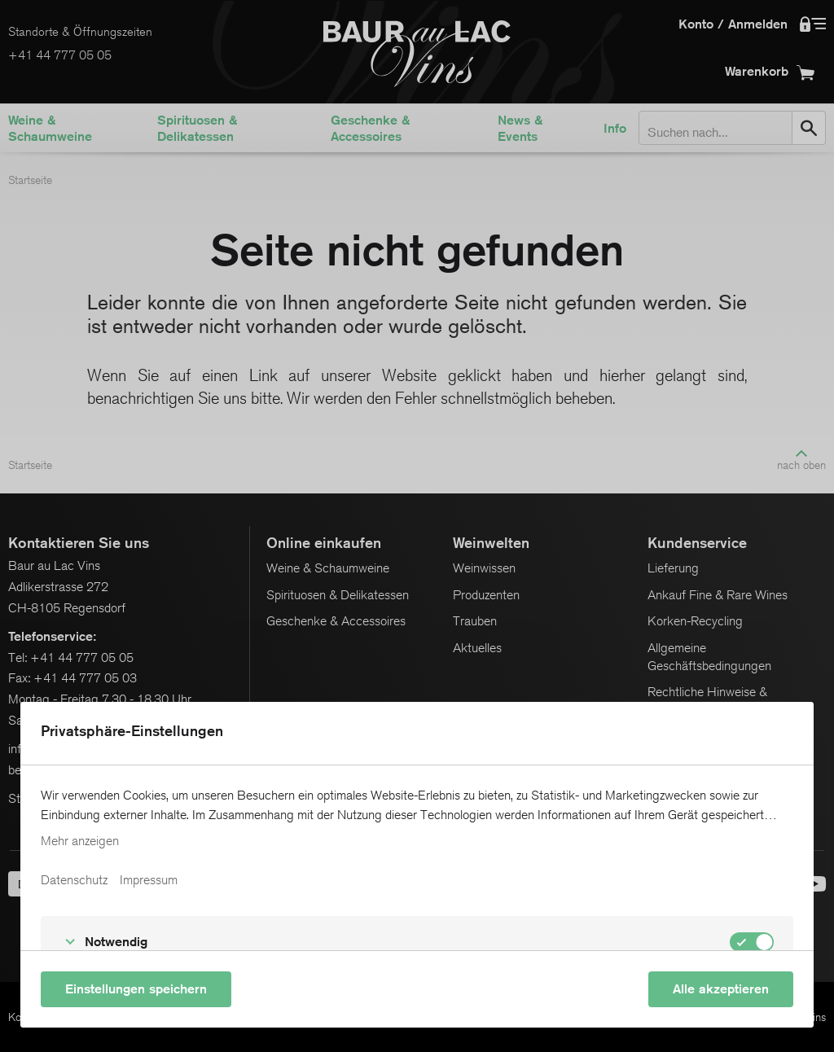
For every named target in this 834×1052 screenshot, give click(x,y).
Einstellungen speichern (136, 989)
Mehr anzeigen (80, 841)
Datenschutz (74, 880)
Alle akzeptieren (721, 989)
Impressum (149, 880)
